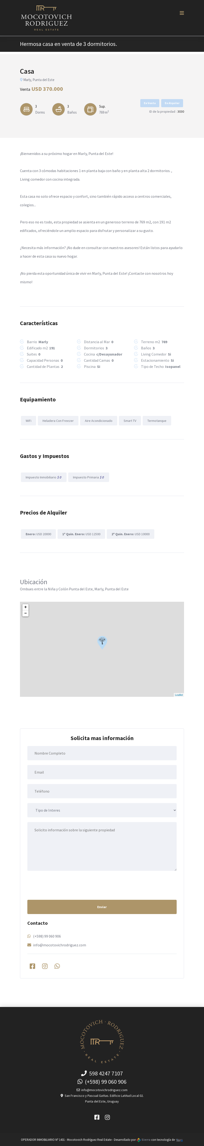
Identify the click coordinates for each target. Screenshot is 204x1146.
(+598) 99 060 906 (47, 935)
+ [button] (25, 606)
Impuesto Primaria (88, 477)
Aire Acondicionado (98, 420)
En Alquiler (172, 103)
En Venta (150, 103)
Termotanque (155, 420)
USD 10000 (130, 533)
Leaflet (179, 694)
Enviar (102, 906)
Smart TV (129, 420)
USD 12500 (81, 533)
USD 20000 (38, 533)
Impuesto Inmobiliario (43, 477)
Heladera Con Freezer (57, 420)
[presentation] (63, 884)
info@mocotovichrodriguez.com (59, 944)
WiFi (28, 420)
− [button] (25, 613)
